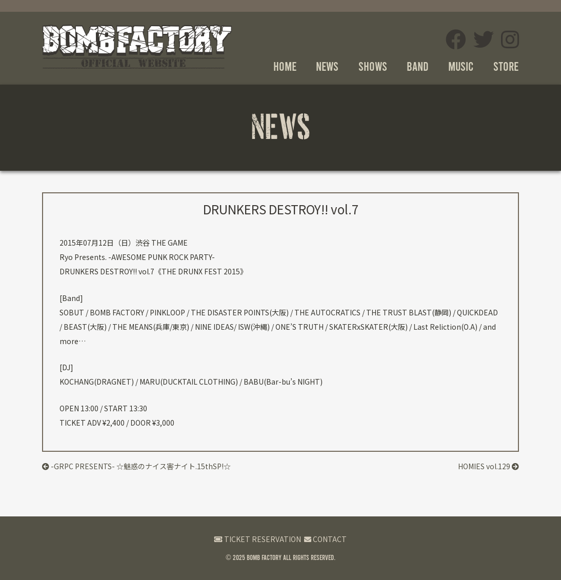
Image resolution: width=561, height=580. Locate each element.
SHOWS (372, 65)
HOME (284, 65)
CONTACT (325, 539)
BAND (418, 65)
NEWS (327, 65)
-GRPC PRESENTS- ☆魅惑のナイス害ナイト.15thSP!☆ (136, 466)
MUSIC (460, 65)
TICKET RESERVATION (257, 539)
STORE (505, 65)
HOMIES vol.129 (488, 466)
